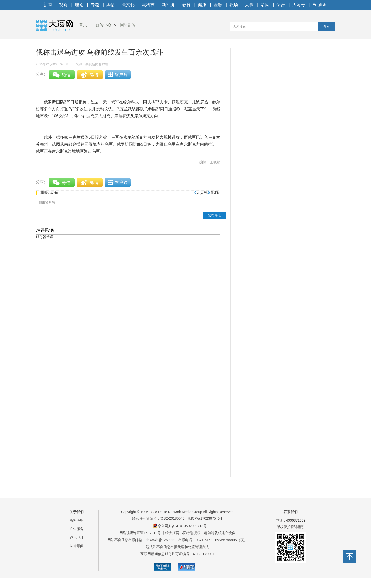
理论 (79, 4)
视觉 (63, 4)
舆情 (110, 4)
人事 (249, 4)
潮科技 (148, 4)
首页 (83, 25)
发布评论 (214, 215)
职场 (233, 4)
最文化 (128, 4)
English (319, 4)
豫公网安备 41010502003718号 (180, 525)
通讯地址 (77, 537)
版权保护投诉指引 (291, 527)
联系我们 (291, 512)
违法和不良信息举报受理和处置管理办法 (177, 547)
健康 (202, 4)
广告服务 (77, 529)
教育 (186, 4)
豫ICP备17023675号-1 (204, 518)
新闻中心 (103, 25)
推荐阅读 (45, 229)
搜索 (326, 26)
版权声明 (77, 520)
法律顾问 (77, 546)
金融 (218, 4)
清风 (265, 4)
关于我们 (77, 512)
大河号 (298, 4)
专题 (95, 4)
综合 (280, 4)
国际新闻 (128, 25)
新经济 (168, 4)
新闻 (47, 4)
